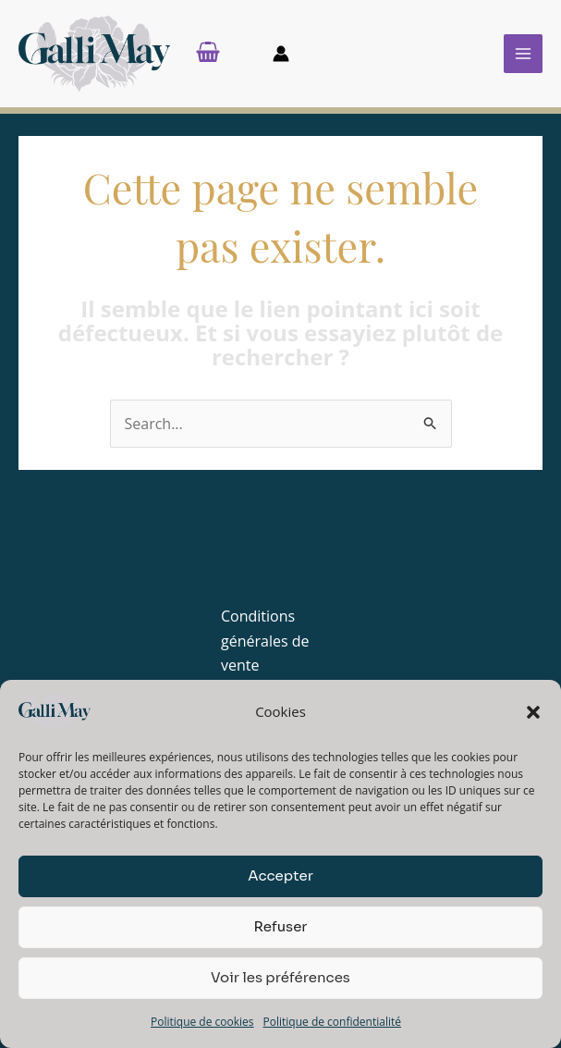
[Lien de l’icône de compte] (281, 57)
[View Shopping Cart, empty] (223, 57)
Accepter (280, 875)
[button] (533, 712)
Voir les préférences (280, 977)
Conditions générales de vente (265, 648)
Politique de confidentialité (332, 1022)
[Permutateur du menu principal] (523, 57)
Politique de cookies (202, 1022)
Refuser (280, 926)
